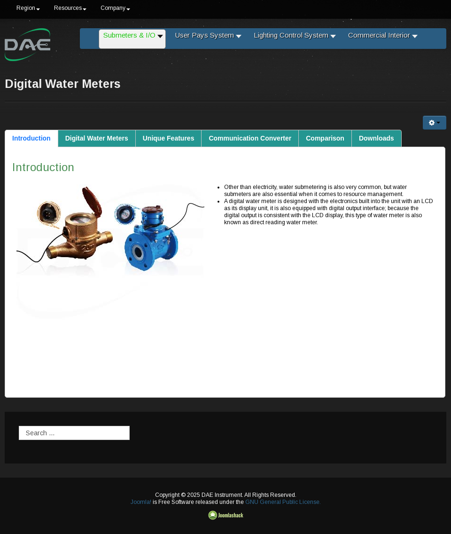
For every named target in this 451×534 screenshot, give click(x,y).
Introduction (31, 138)
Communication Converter (250, 138)
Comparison (325, 138)
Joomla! (141, 502)
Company (115, 8)
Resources (70, 8)
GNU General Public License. (283, 502)
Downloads (376, 138)
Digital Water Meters (96, 138)
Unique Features (168, 138)
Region (28, 8)
